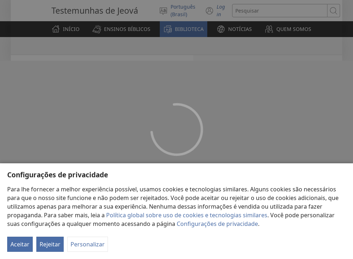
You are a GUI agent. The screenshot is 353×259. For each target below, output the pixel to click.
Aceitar (20, 244)
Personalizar (88, 244)
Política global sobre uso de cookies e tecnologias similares (186, 215)
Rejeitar (50, 244)
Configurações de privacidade (217, 224)
